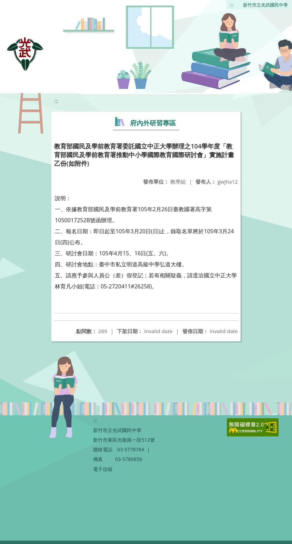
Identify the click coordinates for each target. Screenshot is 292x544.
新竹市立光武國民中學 (265, 5)
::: (232, 5)
